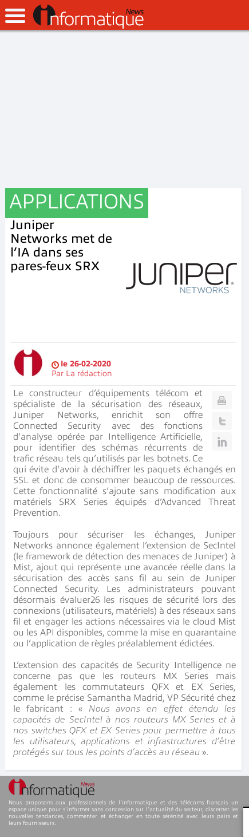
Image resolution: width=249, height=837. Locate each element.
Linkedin (222, 441)
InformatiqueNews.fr (88, 17)
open (15, 15)
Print (222, 400)
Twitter (222, 421)
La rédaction (89, 373)
